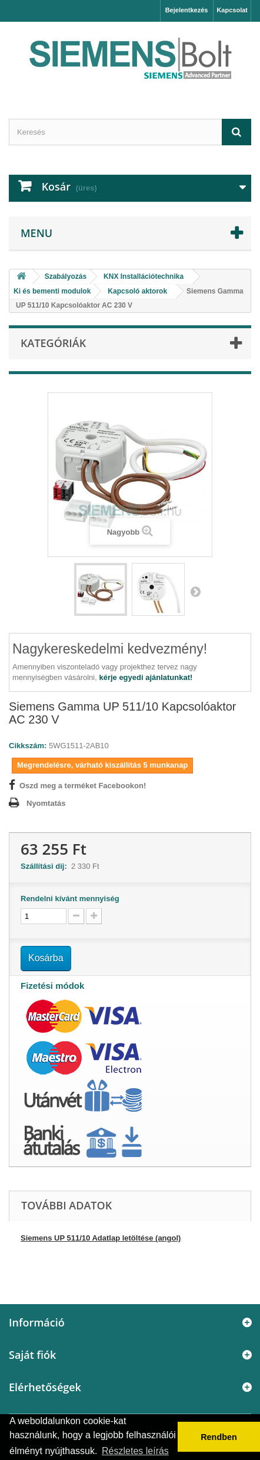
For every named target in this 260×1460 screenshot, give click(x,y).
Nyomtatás (45, 803)
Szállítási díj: (46, 866)
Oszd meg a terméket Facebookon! (82, 785)
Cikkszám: (27, 745)
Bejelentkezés (186, 10)
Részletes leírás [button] (135, 1451)
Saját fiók (32, 1355)
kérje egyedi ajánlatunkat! (145, 677)
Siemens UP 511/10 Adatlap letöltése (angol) (101, 1238)
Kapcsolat (232, 10)
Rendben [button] (219, 1437)
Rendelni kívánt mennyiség (70, 898)
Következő (195, 591)
